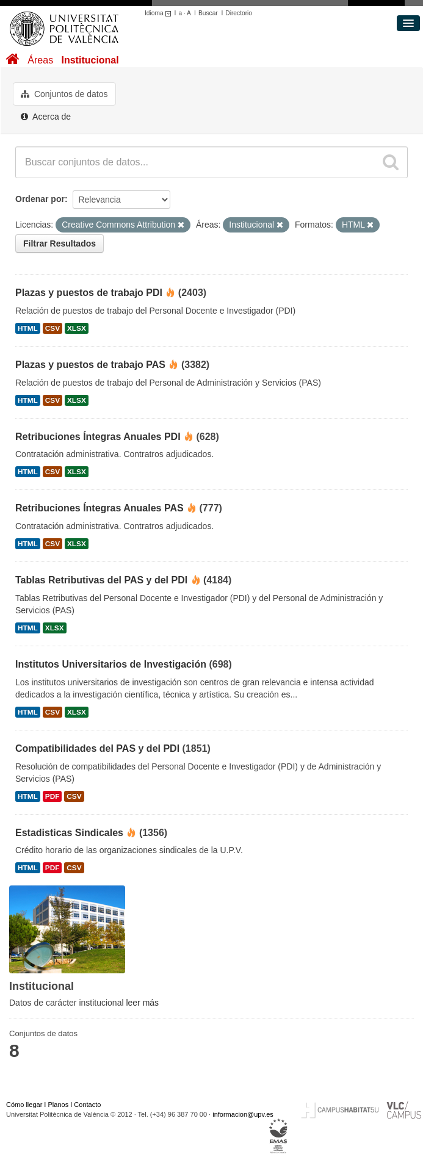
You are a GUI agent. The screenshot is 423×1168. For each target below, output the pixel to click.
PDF (52, 796)
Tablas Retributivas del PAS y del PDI (101, 580)
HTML (28, 328)
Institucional (89, 60)
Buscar (208, 13)
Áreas (40, 60)
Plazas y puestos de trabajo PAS (90, 364)
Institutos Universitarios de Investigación (110, 664)
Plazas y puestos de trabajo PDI (88, 292)
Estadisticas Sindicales (69, 832)
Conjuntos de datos (64, 94)
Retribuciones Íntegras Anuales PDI (98, 436)
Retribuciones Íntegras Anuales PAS (99, 508)
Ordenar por (40, 199)
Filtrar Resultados (59, 243)
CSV (52, 328)
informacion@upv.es (242, 1114)
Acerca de (46, 116)
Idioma (160, 13)
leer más (142, 1003)
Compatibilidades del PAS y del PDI (97, 748)
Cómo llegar (24, 1104)
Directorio (238, 13)
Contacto (87, 1104)
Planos (58, 1104)
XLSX (76, 328)
